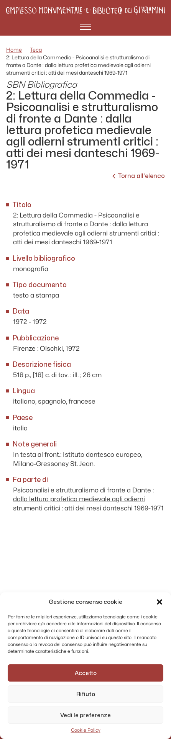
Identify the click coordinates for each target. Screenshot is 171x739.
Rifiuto (85, 694)
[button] (159, 602)
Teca (36, 49)
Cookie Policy (85, 730)
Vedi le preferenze (85, 715)
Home (14, 49)
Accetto (86, 673)
